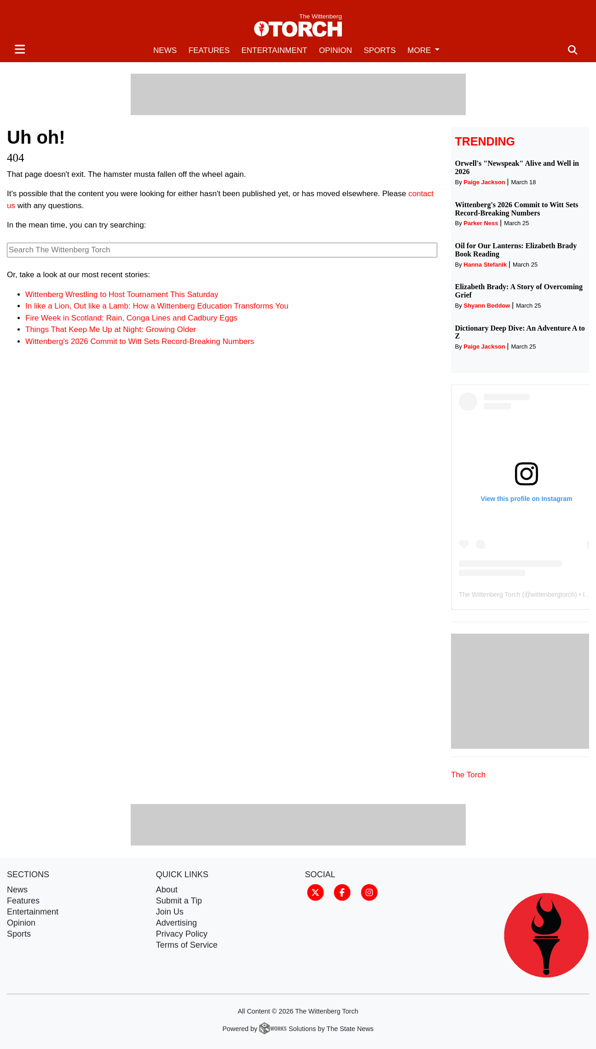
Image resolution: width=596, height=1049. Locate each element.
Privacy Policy (182, 933)
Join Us (170, 911)
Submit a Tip (179, 900)
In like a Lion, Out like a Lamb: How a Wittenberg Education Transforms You (157, 306)
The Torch (468, 774)
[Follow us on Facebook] (342, 891)
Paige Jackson (484, 182)
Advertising (176, 922)
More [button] (420, 50)
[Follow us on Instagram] (369, 891)
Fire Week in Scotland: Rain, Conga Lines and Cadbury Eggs (131, 318)
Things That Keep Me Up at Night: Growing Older (110, 329)
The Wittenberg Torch (490, 594)
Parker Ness (480, 223)
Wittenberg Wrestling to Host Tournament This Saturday (122, 294)
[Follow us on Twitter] (315, 891)
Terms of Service (187, 945)
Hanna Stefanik (485, 264)
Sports (380, 50)
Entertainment (274, 50)
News (165, 50)
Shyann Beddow (486, 305)
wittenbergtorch (553, 594)
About (167, 889)
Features (209, 50)
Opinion (335, 50)
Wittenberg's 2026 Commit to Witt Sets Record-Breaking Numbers (139, 341)
